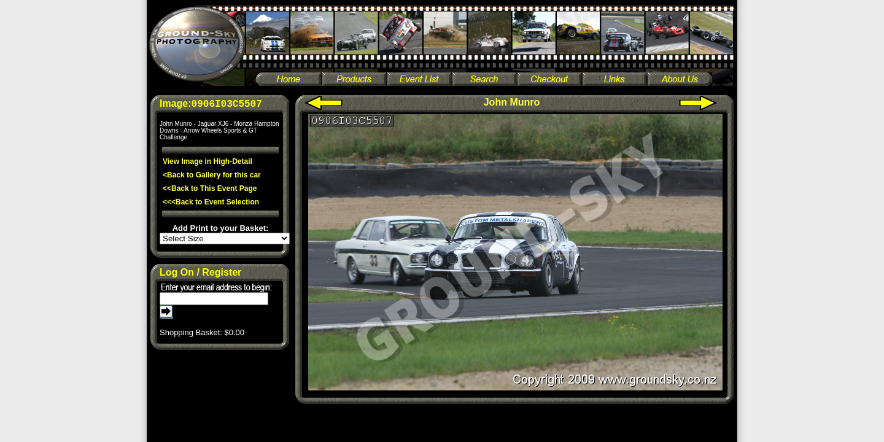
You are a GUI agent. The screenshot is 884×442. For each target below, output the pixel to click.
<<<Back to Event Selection (211, 202)
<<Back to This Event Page (210, 188)
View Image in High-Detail (207, 161)
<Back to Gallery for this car (212, 175)
